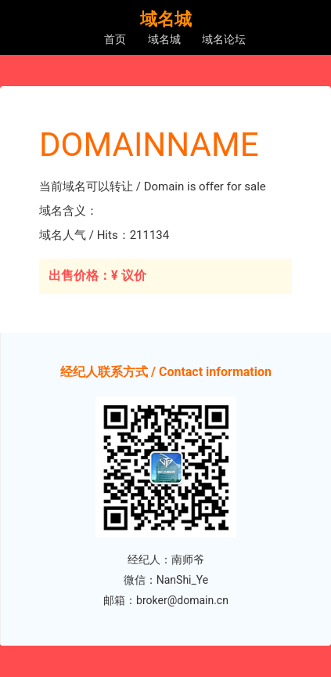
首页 (115, 39)
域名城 (164, 39)
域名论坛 (224, 39)
